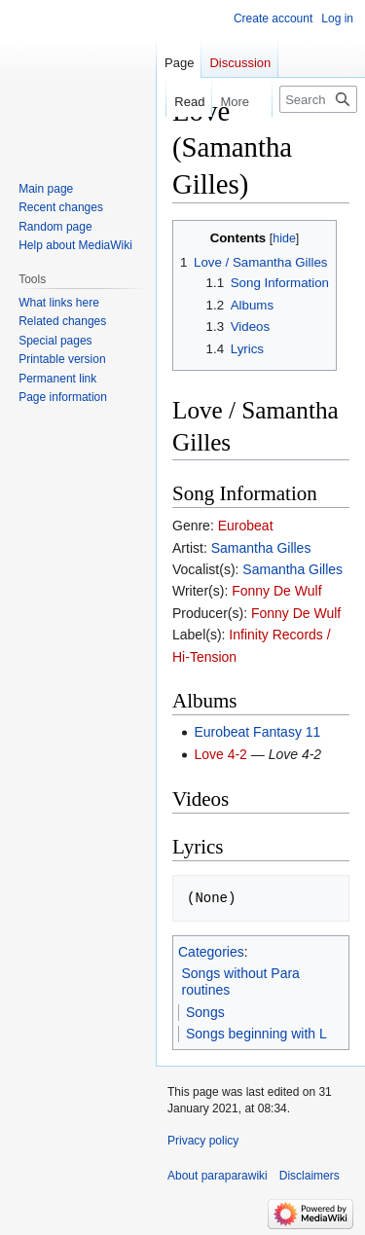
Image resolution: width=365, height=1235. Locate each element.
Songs (205, 1012)
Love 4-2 (220, 754)
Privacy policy (202, 1140)
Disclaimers (309, 1175)
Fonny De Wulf (276, 591)
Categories (211, 952)
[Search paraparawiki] (318, 99)
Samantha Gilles (261, 548)
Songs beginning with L (256, 1033)
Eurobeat (246, 525)
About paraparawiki (217, 1175)
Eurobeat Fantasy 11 (257, 732)
